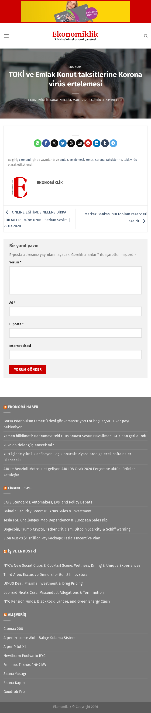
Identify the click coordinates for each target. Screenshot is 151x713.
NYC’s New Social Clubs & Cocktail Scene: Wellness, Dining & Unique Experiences (71, 565)
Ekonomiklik (38, 100)
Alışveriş (17, 614)
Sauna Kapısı (14, 683)
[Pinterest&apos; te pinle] (88, 143)
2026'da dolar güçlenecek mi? (28, 445)
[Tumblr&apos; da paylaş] (105, 143)
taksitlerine (114, 159)
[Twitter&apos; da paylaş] (63, 143)
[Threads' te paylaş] (71, 143)
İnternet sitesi (20, 346)
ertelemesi (76, 159)
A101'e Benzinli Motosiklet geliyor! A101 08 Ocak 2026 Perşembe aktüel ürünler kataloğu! (69, 472)
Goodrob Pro (14, 691)
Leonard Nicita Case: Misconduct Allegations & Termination (53, 592)
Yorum (15, 262)
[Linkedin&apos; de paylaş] (96, 143)
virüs (133, 159)
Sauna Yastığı (14, 673)
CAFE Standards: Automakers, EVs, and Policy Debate (48, 502)
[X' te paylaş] (54, 143)
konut (89, 159)
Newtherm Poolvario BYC (24, 656)
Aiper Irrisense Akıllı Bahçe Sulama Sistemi (40, 638)
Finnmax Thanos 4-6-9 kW (24, 664)
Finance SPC (20, 488)
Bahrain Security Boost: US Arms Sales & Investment (47, 511)
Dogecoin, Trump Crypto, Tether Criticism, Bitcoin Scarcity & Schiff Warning (66, 529)
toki (126, 159)
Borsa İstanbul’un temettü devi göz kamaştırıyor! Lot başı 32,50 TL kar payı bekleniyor (66, 424)
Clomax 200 (13, 628)
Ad (12, 303)
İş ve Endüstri (22, 551)
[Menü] (6, 36)
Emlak (64, 159)
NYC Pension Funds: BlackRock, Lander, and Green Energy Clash (56, 601)
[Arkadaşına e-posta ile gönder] (80, 143)
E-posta (16, 324)
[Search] (146, 35)
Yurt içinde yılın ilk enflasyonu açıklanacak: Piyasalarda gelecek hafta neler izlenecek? (67, 457)
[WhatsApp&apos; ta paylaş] (37, 143)
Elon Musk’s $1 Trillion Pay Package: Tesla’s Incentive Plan (51, 538)
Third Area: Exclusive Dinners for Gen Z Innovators (45, 574)
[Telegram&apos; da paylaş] (113, 143)
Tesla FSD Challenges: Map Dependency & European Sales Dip (55, 520)
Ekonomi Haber (23, 407)
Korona (100, 159)
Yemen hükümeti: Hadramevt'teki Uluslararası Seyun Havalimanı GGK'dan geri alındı (74, 436)
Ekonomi (76, 67)
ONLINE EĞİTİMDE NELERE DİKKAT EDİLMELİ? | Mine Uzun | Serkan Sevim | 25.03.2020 (36, 219)
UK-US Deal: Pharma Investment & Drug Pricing (42, 583)
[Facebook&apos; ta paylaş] (46, 143)
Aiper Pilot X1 (14, 646)
